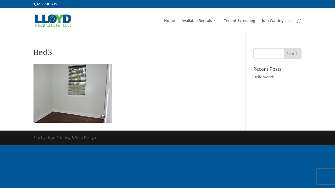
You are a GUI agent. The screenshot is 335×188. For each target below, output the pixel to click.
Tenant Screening (239, 21)
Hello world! (263, 76)
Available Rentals (197, 21)
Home (169, 21)
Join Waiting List (276, 21)
